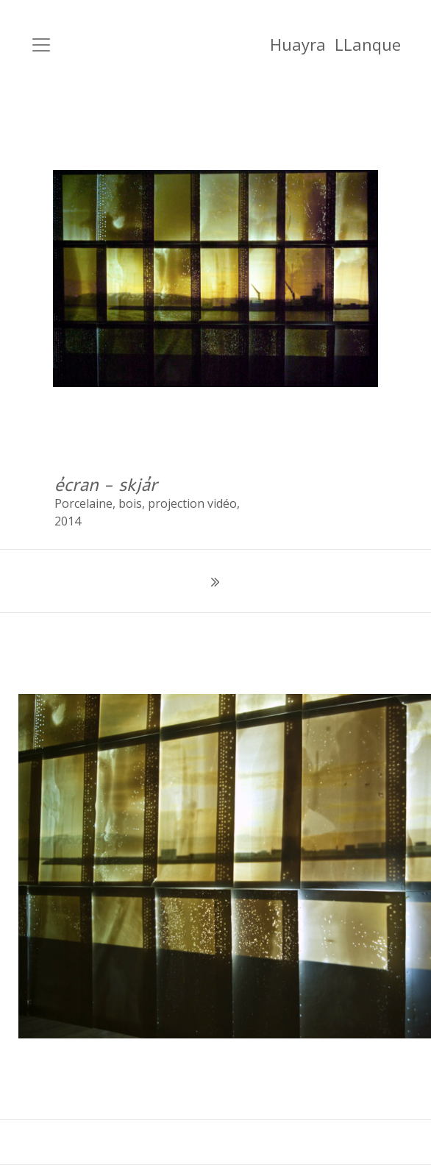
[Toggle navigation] (41, 45)
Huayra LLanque (335, 44)
